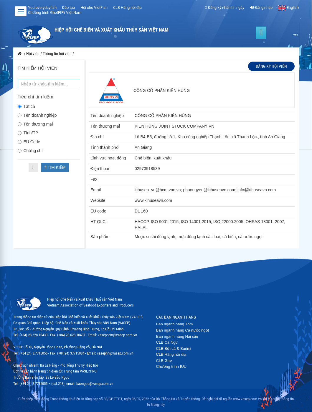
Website (97, 200)
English (288, 7)
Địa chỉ (97, 136)
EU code (98, 211)
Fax (93, 179)
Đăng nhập (261, 7)
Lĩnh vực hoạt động (108, 158)
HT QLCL (99, 221)
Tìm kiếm (55, 167)
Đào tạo (68, 7)
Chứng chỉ (30, 150)
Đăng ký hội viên (271, 66)
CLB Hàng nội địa (127, 7)
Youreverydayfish (42, 7)
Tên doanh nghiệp (37, 115)
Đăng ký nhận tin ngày (224, 7)
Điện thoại (99, 168)
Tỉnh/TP (28, 133)
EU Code (29, 141)
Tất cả (26, 106)
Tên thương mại (35, 124)
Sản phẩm (99, 236)
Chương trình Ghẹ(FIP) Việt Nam (54, 12)
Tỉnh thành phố (104, 147)
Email (95, 189)
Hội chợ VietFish (94, 7)
